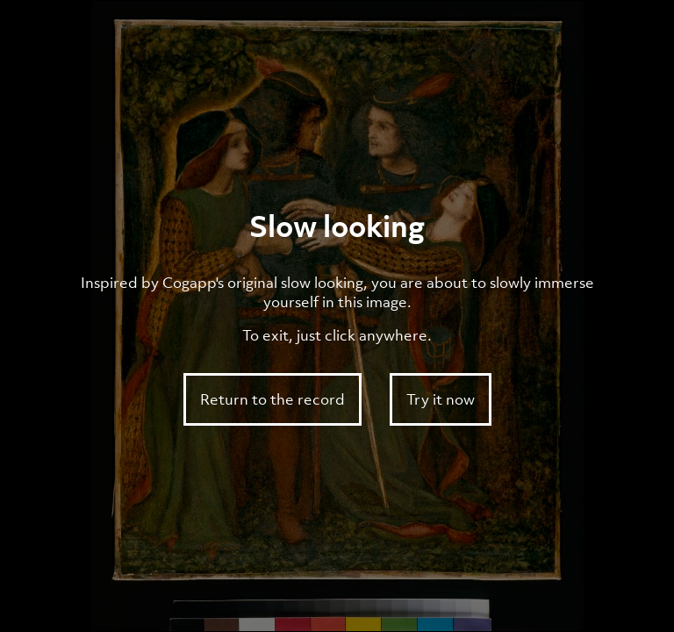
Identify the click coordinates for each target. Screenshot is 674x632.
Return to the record (272, 399)
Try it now (440, 399)
